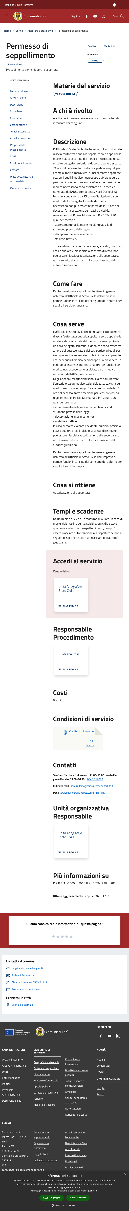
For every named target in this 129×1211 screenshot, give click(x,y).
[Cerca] (122, 16)
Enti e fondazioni (11, 1078)
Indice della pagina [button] (19, 80)
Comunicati (103, 1066)
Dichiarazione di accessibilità (74, 1169)
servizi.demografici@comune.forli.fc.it (92, 786)
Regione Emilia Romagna (19, 5)
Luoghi (100, 1088)
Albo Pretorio (72, 1149)
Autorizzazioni (73, 1108)
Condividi (95, 46)
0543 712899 (95, 779)
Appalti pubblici (42, 1086)
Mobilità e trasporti (44, 1105)
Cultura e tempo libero (46, 1068)
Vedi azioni (111, 46)
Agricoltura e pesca (76, 1115)
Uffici (5, 1072)
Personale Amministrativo (11, 1092)
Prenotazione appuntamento (42, 1134)
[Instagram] (102, 16)
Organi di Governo (12, 1060)
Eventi (100, 1094)
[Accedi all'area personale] (114, 5)
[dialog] (64, 1191)
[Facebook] (85, 16)
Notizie (101, 1060)
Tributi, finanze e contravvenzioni (74, 1083)
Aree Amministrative (14, 1066)
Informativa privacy (76, 1155)
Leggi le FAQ (41, 1154)
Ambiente (70, 1092)
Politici (6, 1084)
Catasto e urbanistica (46, 1092)
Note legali (71, 1161)
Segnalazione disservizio (41, 1145)
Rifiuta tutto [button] (78, 1197)
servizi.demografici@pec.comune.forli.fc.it (82, 793)
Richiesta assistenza (45, 1160)
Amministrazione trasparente (75, 1134)
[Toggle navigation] (7, 16)
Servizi (19, 31)
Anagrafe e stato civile (40, 31)
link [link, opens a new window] (97, 1190)
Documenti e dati (12, 1101)
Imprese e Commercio (46, 1080)
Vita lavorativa (42, 1074)
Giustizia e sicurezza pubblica (76, 1072)
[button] (64, 1205)
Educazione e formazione (72, 1061)
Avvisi (100, 1072)
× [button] (125, 1174)
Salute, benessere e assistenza (76, 1100)
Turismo (38, 1099)
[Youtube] (93, 16)
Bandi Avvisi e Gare (76, 1143)
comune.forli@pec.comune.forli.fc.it (23, 1170)
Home (7, 31)
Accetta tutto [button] (51, 1197)
